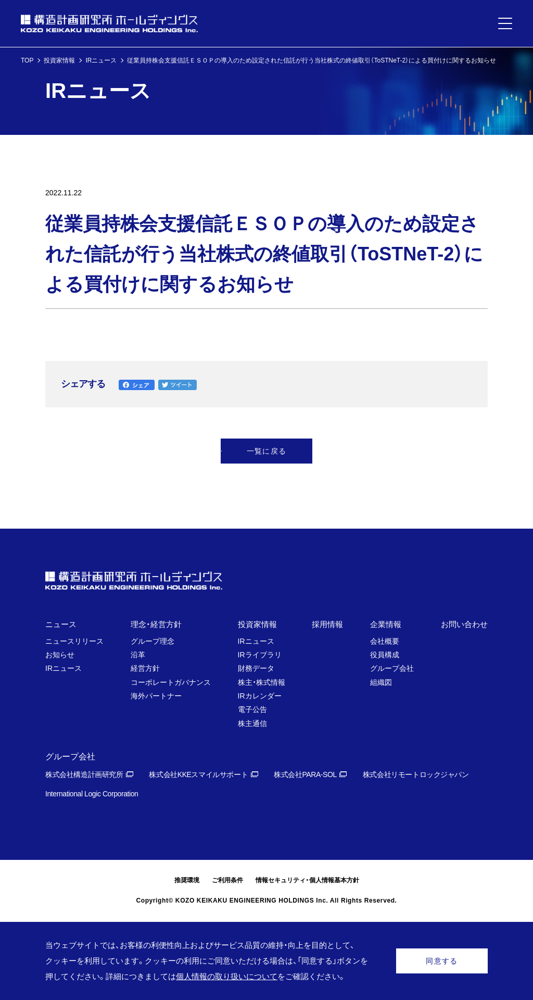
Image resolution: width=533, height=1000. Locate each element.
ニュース (61, 624)
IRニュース (101, 60)
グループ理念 (152, 641)
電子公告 (252, 709)
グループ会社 (392, 668)
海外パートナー (156, 696)
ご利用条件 (227, 880)
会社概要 (384, 641)
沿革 (138, 655)
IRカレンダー (260, 696)
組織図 (381, 682)
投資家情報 (59, 60)
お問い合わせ (464, 624)
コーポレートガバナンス (171, 682)
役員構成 (384, 655)
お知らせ (59, 655)
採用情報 (327, 624)
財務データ (256, 668)
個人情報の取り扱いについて (226, 976)
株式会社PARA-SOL (305, 774)
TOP (27, 60)
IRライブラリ (260, 655)
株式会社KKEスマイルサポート (198, 774)
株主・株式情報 (261, 682)
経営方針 (145, 668)
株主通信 (252, 723)
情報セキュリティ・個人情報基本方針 (307, 880)
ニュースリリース (74, 641)
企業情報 (385, 624)
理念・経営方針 (156, 624)
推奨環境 (186, 880)
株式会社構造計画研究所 (84, 774)
